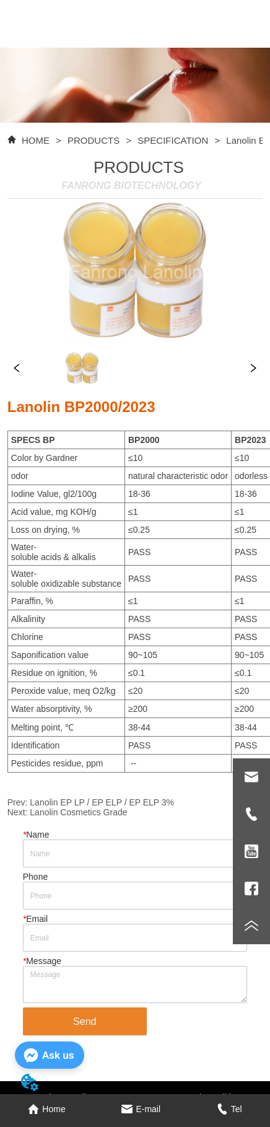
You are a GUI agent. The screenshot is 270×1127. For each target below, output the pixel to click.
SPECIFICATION (173, 140)
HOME (35, 140)
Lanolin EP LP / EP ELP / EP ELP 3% (102, 802)
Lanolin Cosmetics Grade (78, 812)
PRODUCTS (94, 140)
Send (84, 1021)
